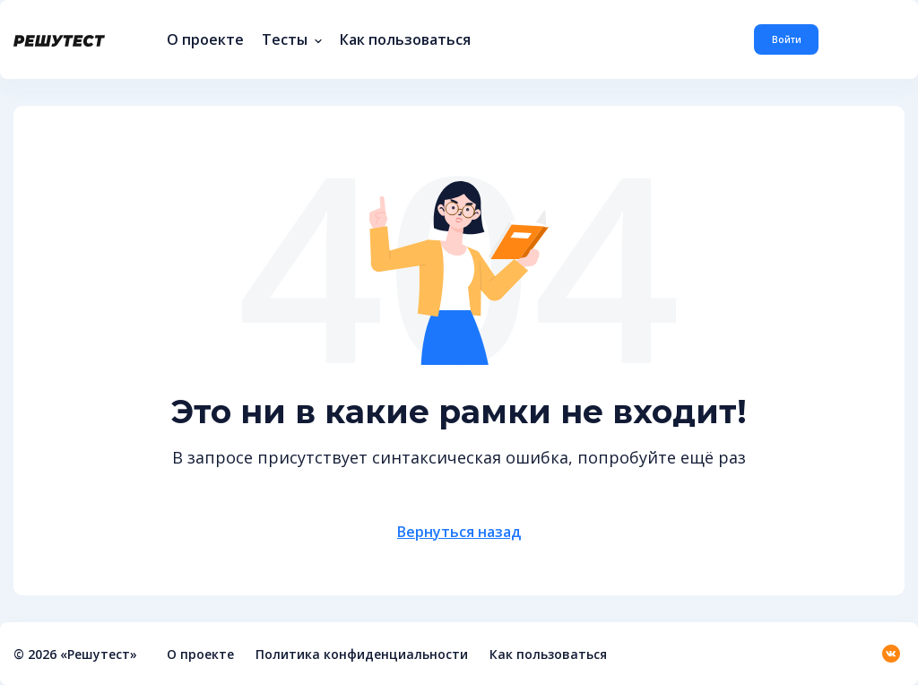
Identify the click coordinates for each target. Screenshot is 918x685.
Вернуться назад (459, 532)
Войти (786, 39)
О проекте (205, 39)
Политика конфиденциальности (361, 654)
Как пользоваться (405, 39)
